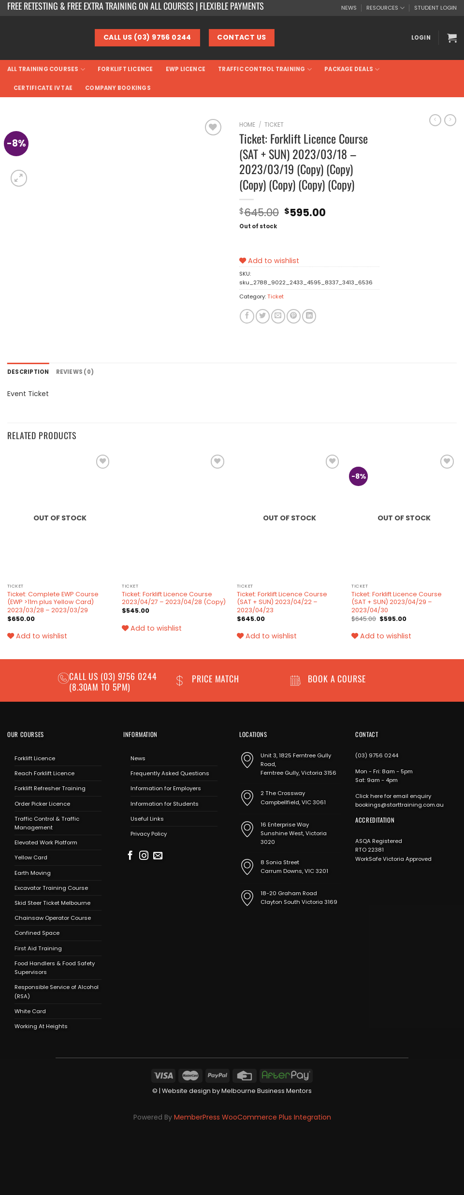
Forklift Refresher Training (50, 788)
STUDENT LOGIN (435, 8)
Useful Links (147, 819)
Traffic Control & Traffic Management (46, 823)
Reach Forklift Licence (44, 773)
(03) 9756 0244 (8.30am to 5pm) (113, 681)
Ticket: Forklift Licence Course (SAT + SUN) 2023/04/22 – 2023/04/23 (282, 602)
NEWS (349, 8)
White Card (30, 1011)
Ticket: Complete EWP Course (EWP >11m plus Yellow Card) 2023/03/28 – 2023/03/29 (53, 602)
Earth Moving (32, 873)
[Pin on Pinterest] (294, 316)
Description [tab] (28, 372)
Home (247, 124)
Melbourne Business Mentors (266, 1091)
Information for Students (164, 804)
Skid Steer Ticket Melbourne (52, 903)
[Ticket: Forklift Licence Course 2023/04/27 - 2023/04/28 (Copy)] (174, 515)
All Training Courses (46, 69)
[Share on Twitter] (263, 316)
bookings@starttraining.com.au (399, 805)
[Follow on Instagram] (143, 856)
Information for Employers (165, 788)
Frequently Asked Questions (169, 773)
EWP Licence (186, 69)
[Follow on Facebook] (130, 856)
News (137, 758)
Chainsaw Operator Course (52, 918)
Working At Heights (41, 1026)
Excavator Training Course (51, 888)
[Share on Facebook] (247, 316)
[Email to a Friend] (278, 316)
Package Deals (351, 69)
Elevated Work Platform (45, 842)
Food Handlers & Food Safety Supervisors (54, 967)
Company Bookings (118, 88)
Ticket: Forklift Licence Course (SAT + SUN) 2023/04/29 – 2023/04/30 (396, 602)
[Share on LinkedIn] (309, 316)
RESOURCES (385, 8)
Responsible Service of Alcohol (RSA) (56, 991)
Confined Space (36, 933)
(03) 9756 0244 (376, 755)
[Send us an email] (157, 856)
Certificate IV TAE (43, 88)
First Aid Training (38, 948)
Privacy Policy (148, 834)
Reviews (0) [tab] (75, 372)
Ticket (274, 124)
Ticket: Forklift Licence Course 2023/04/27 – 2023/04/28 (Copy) (174, 598)
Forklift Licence (125, 69)
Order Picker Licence (42, 804)
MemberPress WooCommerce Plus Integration (252, 1117)
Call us (85, 676)
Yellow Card (30, 857)
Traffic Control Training (265, 69)
